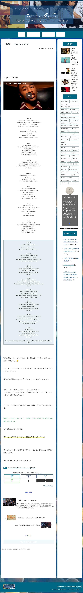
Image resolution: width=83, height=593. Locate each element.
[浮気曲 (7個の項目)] (74, 147)
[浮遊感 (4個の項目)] (74, 175)
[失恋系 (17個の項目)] (68, 112)
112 (5, 467)
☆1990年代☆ (12, 467)
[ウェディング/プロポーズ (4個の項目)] (69, 177)
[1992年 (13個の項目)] (64, 123)
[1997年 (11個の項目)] (76, 126)
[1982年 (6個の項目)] (75, 153)
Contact (79, 587)
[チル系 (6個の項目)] (75, 158)
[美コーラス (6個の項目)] (65, 153)
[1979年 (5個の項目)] (70, 161)
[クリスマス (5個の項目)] (74, 167)
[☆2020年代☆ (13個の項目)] (74, 120)
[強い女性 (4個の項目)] (64, 183)
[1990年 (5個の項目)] (63, 164)
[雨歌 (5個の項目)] (76, 164)
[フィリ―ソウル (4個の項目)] (73, 169)
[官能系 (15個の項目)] (69, 115)
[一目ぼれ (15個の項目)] (75, 112)
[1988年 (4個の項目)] (63, 172)
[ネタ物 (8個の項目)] (75, 137)
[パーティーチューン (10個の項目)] (73, 131)
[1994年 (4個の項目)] (76, 172)
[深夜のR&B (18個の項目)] (74, 109)
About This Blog (62, 587)
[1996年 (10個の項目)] (75, 128)
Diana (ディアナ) (70, 197)
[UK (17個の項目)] (62, 112)
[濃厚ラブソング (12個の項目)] (73, 123)
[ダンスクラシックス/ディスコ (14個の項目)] (69, 118)
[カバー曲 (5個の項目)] (64, 169)
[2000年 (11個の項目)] (70, 126)
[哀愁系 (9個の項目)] (74, 134)
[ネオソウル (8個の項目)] (65, 137)
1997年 (19, 467)
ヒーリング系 (26, 467)
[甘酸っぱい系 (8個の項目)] (74, 139)
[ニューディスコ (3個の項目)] (73, 183)
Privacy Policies (71, 587)
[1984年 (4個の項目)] (65, 175)
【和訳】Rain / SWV (68, 258)
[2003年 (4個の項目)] (75, 180)
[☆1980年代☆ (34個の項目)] (69, 104)
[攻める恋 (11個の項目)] (63, 126)
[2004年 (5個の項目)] (70, 164)
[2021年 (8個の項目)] (69, 142)
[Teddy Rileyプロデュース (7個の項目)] (69, 145)
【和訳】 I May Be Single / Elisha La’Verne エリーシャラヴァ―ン (70, 242)
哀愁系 (33, 467)
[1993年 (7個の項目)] (65, 147)
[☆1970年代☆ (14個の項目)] (65, 120)
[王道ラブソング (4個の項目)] (65, 180)
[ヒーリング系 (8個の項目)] (65, 139)
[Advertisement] (28, 62)
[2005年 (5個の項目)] (63, 161)
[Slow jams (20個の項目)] (64, 109)
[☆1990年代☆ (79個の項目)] (65, 101)
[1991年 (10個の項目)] (63, 131)
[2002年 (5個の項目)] (76, 161)
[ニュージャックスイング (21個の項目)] (69, 107)
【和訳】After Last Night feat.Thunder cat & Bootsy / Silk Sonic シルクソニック (70, 274)
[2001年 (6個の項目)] (74, 156)
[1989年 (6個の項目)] (65, 156)
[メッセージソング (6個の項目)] (66, 158)
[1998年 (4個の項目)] (70, 172)
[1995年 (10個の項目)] (65, 134)
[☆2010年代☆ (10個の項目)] (65, 128)
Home (54, 587)
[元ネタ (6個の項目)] (75, 150)
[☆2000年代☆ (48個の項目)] (74, 101)
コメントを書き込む (28, 543)
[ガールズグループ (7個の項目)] (66, 150)
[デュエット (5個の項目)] (65, 167)
